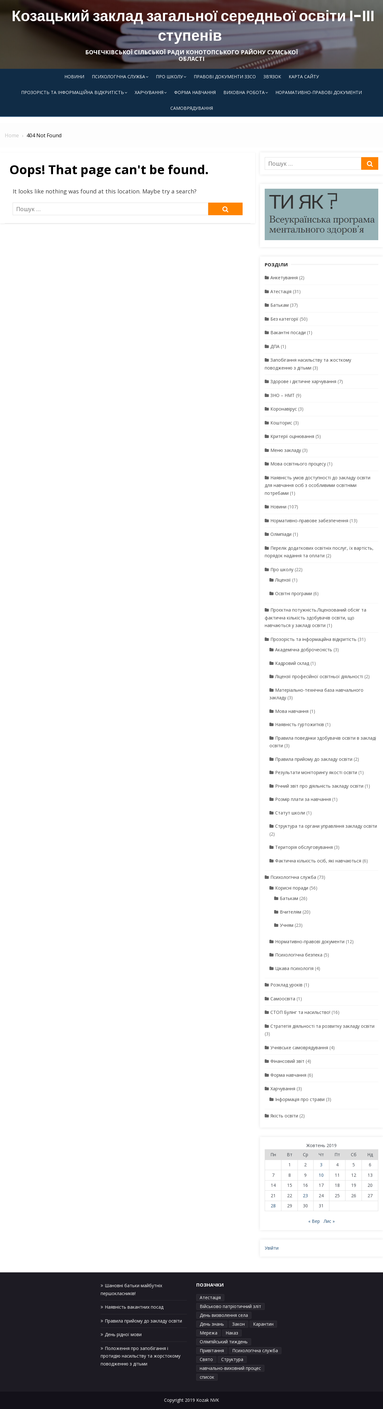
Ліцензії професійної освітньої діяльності (319, 676)
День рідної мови (123, 1334)
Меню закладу (285, 450)
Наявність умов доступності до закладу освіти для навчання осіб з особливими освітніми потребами (317, 485)
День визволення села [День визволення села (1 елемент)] (224, 1315)
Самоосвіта (282, 999)
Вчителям (290, 912)
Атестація (281, 291)
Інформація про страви (300, 1099)
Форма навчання (195, 92)
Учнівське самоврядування (299, 1048)
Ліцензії (283, 580)
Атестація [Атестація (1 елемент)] (210, 1297)
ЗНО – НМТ (282, 395)
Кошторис (281, 423)
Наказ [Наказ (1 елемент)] (232, 1333)
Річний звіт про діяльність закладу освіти (319, 786)
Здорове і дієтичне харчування (303, 381)
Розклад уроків (286, 985)
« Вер (314, 1221)
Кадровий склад (292, 663)
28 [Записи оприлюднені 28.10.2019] (273, 1206)
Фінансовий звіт (287, 1061)
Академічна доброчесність (303, 650)
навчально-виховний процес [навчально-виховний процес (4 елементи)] (230, 1368)
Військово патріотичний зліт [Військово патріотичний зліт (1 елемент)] (230, 1306)
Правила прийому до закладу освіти (313, 759)
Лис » (329, 1221)
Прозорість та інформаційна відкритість (72, 92)
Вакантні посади (288, 332)
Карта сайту (304, 77)
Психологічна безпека (298, 955)
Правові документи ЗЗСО (225, 77)
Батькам (279, 305)
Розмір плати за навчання (303, 799)
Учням (286, 925)
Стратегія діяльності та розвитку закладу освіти (322, 1026)
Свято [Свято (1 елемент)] (206, 1359)
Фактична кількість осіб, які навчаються (318, 861)
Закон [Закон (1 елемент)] (238, 1324)
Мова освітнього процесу (298, 464)
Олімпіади (281, 534)
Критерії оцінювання (292, 436)
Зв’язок (272, 77)
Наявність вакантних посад (134, 1307)
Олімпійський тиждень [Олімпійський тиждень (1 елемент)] (224, 1342)
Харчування (149, 92)
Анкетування (284, 278)
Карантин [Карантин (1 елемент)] (263, 1324)
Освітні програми (293, 593)
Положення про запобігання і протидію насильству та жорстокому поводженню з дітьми (140, 1356)
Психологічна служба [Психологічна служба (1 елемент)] (255, 1350)
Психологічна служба (118, 77)
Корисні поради (291, 888)
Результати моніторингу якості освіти (316, 772)
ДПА (275, 346)
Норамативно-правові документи (318, 92)
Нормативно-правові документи (310, 941)
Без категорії (284, 319)
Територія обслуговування (304, 847)
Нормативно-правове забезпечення (309, 521)
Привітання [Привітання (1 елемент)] (212, 1350)
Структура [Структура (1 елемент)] (232, 1359)
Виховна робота (244, 92)
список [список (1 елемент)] (207, 1377)
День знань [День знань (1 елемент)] (212, 1324)
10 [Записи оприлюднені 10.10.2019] (321, 1175)
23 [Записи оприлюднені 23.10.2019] (305, 1196)
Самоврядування (191, 108)
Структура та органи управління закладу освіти (326, 826)
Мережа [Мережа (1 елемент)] (208, 1333)
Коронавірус (283, 409)
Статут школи (290, 813)
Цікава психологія (294, 968)
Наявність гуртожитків (299, 724)
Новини (74, 77)
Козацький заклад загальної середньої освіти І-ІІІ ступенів (193, 25)
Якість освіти (284, 1116)
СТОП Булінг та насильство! (300, 1012)
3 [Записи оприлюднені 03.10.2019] (321, 1165)
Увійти (272, 1248)
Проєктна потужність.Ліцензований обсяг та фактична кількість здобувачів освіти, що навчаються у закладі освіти (315, 617)
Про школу (169, 77)
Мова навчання (292, 711)
